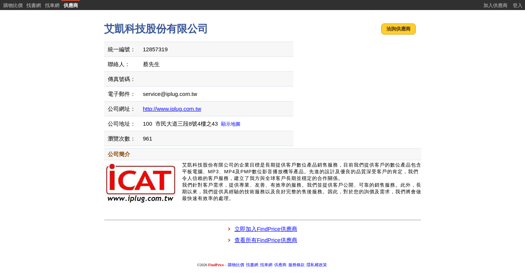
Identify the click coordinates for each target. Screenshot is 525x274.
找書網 (33, 5)
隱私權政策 (317, 265)
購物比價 (13, 5)
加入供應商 (495, 5)
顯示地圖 (230, 124)
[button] (398, 29)
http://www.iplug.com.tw (172, 109)
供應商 (71, 5)
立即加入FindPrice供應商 (265, 229)
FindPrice (216, 265)
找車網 (52, 5)
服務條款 (296, 265)
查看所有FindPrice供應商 (265, 240)
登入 (517, 5)
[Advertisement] (358, 87)
